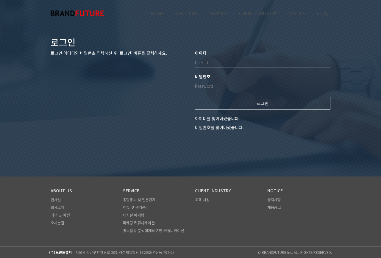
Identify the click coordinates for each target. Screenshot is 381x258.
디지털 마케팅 (133, 215)
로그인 (323, 13)
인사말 (56, 199)
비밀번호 (202, 76)
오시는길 (57, 223)
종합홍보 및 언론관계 (139, 199)
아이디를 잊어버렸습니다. (217, 118)
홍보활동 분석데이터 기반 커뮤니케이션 (153, 230)
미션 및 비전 (60, 215)
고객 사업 (202, 199)
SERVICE (218, 13)
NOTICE (297, 13)
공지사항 (274, 199)
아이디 (201, 53)
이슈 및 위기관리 (136, 207)
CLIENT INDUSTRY (258, 13)
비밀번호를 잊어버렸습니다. (219, 127)
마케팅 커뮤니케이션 (139, 223)
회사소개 (57, 207)
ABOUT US (187, 13)
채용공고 (274, 207)
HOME (157, 13)
